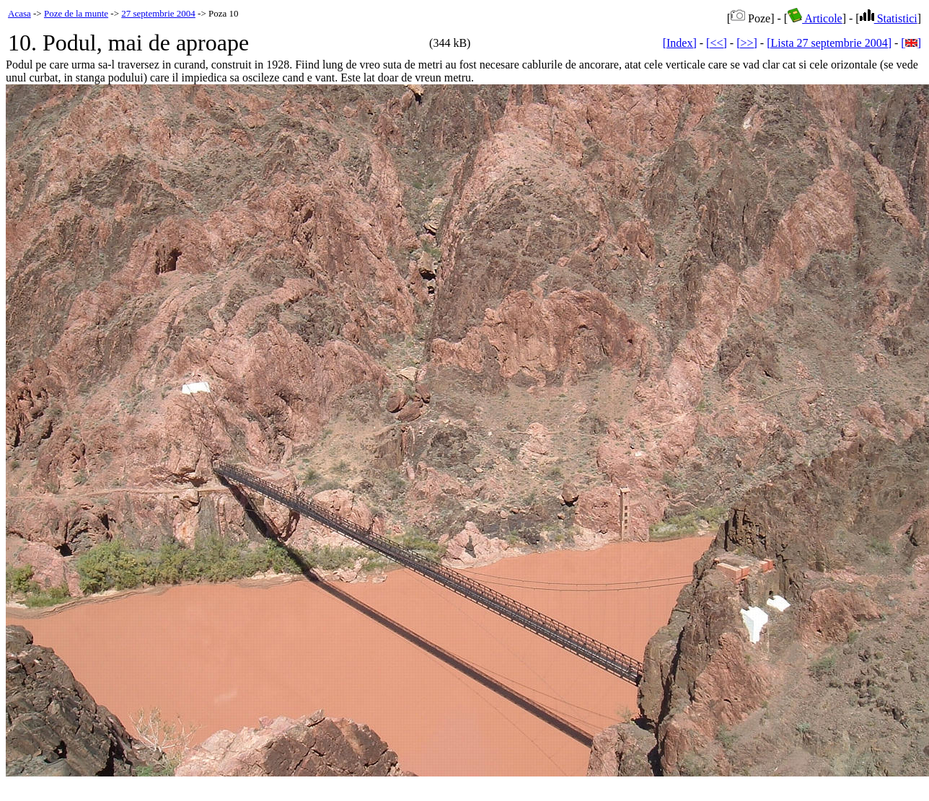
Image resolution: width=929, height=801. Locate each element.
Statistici (888, 18)
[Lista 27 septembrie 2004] (829, 43)
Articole (815, 18)
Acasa (19, 13)
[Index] (680, 43)
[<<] (716, 43)
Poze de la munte (76, 13)
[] (911, 43)
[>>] (746, 43)
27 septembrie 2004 (158, 13)
